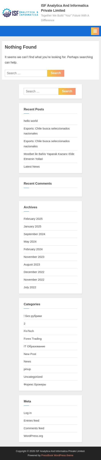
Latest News (32, 166)
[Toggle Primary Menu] (95, 31)
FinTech (29, 331)
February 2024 (33, 249)
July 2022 (30, 287)
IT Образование (34, 346)
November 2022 (34, 279)
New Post (30, 354)
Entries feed (31, 420)
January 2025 (32, 226)
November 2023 (34, 256)
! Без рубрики (33, 316)
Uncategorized (33, 376)
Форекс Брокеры (35, 384)
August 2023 (32, 264)
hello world (31, 120)
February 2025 (33, 218)
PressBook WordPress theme (57, 455)
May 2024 (30, 241)
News (27, 361)
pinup (27, 369)
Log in (28, 412)
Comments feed (34, 428)
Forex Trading (33, 338)
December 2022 (34, 272)
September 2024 (34, 234)
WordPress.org (33, 435)
